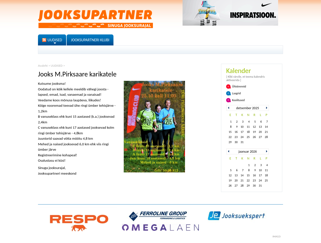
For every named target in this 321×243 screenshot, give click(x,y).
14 (266, 126)
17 (242, 132)
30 (236, 142)
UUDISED (55, 40)
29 (230, 142)
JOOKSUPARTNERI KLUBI (90, 40)
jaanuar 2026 (247, 151)
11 (248, 126)
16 (236, 132)
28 (266, 137)
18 (248, 132)
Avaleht (43, 65)
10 (242, 126)
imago (276, 236)
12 (254, 126)
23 (236, 137)
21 (266, 132)
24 (242, 137)
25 (248, 137)
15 (230, 132)
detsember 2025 (247, 108)
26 (254, 137)
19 (254, 132)
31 (242, 142)
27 (260, 137)
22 (230, 137)
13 (260, 126)
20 (260, 132)
